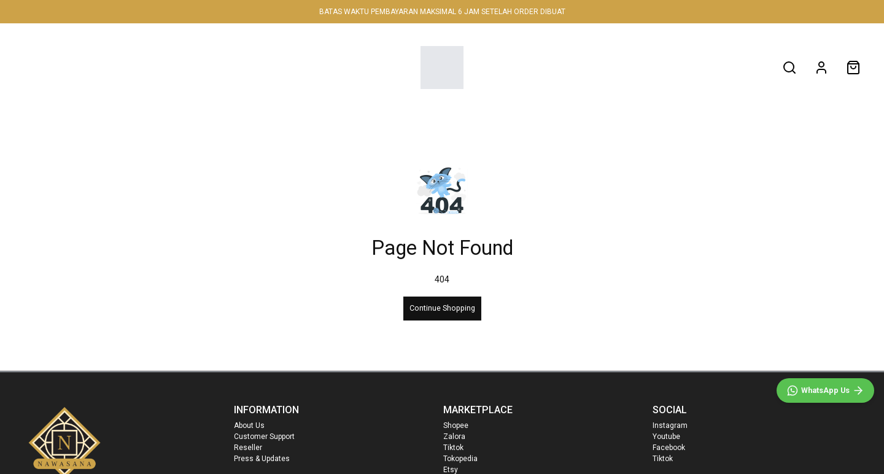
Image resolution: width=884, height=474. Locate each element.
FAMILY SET (266, 67)
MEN (208, 67)
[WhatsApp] (825, 390)
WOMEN (149, 67)
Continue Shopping (442, 308)
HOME (32, 67)
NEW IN (85, 67)
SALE (326, 67)
